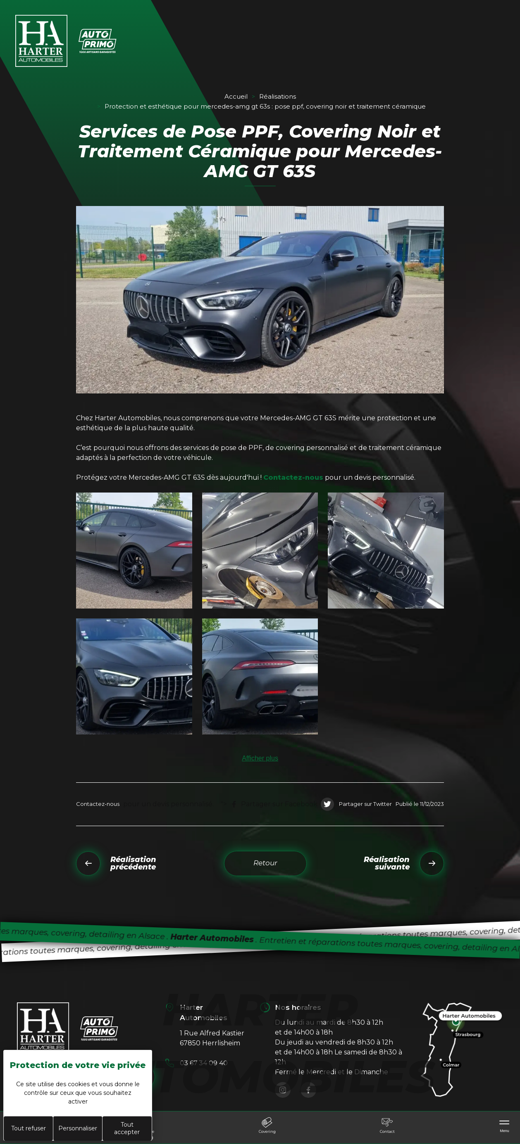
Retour (265, 863)
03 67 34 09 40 (204, 1063)
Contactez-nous (293, 477)
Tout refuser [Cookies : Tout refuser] (28, 1128)
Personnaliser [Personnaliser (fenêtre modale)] (77, 1128)
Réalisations (277, 96)
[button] (134, 551)
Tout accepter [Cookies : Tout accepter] (127, 1128)
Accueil (236, 96)
